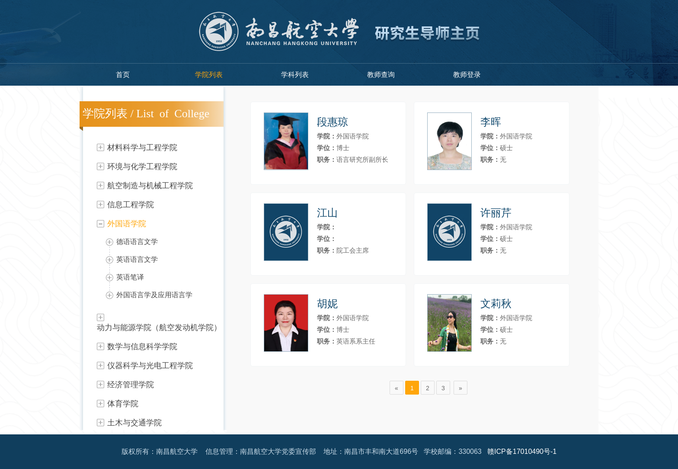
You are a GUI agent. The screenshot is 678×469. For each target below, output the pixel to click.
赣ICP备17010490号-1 (521, 451)
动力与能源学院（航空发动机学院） (159, 327)
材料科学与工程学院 (142, 147)
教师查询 (381, 74)
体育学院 (122, 403)
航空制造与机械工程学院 (150, 185)
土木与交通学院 (134, 422)
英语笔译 (130, 277)
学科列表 (295, 74)
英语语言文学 (137, 259)
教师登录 (467, 74)
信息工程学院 (130, 204)
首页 (123, 74)
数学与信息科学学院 (142, 346)
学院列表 (209, 74)
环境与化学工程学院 (142, 166)
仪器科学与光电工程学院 (150, 365)
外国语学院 (126, 223)
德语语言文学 (137, 241)
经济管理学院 (130, 384)
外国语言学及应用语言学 (154, 295)
